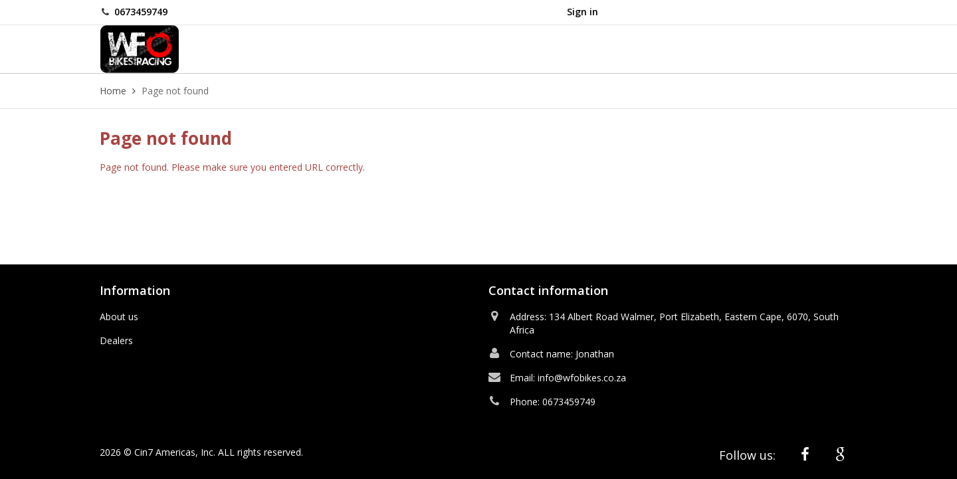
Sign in (582, 11)
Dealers (116, 340)
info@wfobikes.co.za (582, 377)
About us (119, 316)
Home (113, 90)
